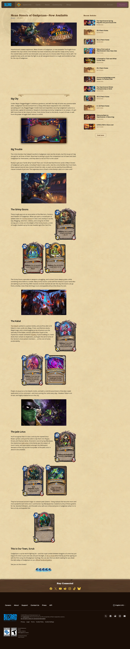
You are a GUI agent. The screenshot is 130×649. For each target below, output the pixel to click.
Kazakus (34, 335)
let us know (51, 556)
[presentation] (8, 4)
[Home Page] (18, 4)
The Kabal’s (15, 326)
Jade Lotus (25, 443)
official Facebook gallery (43, 560)
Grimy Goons (27, 219)
